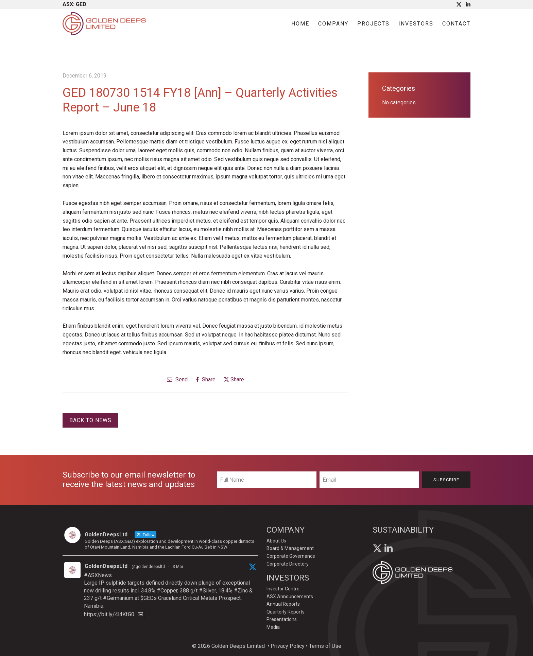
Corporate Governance (290, 556)
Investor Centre (282, 588)
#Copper (167, 590)
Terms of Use (325, 646)
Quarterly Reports (285, 612)
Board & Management (290, 548)
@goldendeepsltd (148, 566)
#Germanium (118, 598)
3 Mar (178, 566)
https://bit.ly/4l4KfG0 (109, 614)
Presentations (281, 619)
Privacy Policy (288, 646)
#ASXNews (98, 575)
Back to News (90, 420)
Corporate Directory (287, 564)
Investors (415, 23)
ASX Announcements (289, 596)
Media (273, 627)
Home (300, 23)
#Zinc (241, 590)
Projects (373, 23)
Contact (456, 23)
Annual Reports (283, 604)
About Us (276, 540)
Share (206, 379)
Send (177, 379)
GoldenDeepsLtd (106, 566)
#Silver (207, 590)
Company (333, 23)
